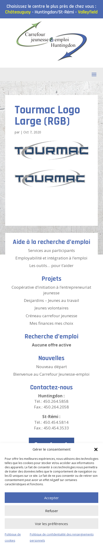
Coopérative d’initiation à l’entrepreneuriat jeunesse (51, 290)
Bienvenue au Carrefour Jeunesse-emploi (51, 374)
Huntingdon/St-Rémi (54, 12)
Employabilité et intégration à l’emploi (51, 258)
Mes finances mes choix (51, 323)
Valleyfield (88, 12)
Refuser (51, 510)
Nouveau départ (51, 366)
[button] (96, 449)
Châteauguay (18, 12)
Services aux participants (51, 250)
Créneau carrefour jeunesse (51, 315)
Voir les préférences (51, 523)
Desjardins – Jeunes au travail (51, 300)
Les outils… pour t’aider (51, 265)
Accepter (51, 497)
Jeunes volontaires (51, 308)
